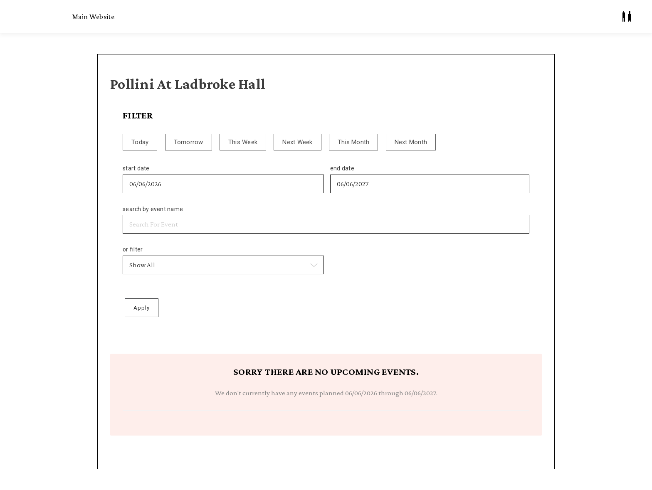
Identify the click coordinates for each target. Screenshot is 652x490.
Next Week (297, 142)
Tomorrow (188, 142)
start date (136, 168)
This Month (354, 142)
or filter (133, 249)
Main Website (93, 16)
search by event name (153, 209)
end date (342, 168)
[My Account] (627, 16)
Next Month (411, 142)
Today (139, 142)
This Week (242, 142)
